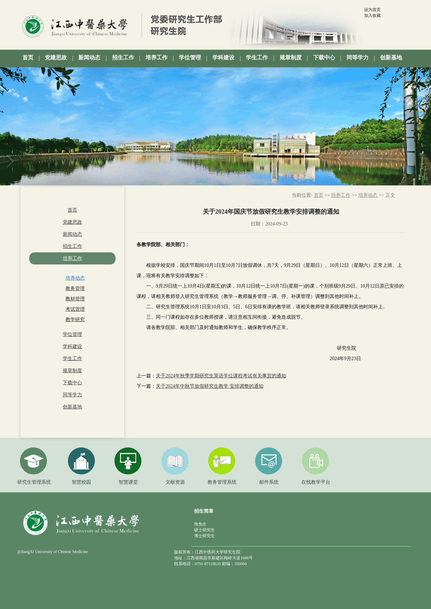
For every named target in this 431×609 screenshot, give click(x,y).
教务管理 (75, 288)
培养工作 (72, 258)
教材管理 (75, 298)
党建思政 (72, 222)
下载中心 (72, 382)
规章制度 (72, 370)
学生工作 (72, 358)
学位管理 (72, 334)
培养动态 (75, 278)
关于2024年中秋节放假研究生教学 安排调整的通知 (209, 386)
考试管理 (75, 309)
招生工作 (72, 246)
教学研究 (75, 319)
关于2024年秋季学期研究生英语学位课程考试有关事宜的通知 (221, 375)
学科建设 (72, 346)
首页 (72, 210)
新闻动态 (72, 234)
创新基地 (72, 406)
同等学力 (72, 394)
